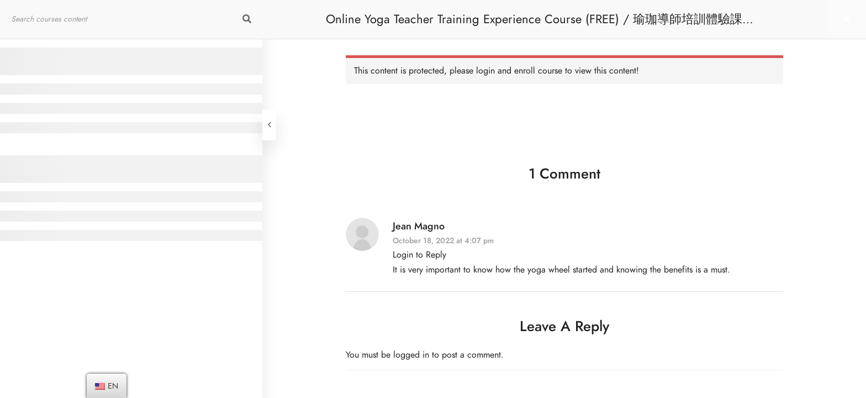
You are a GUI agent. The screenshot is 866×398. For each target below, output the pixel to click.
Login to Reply (419, 255)
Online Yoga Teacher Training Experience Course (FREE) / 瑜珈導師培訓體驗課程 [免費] (540, 25)
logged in (411, 355)
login (485, 71)
